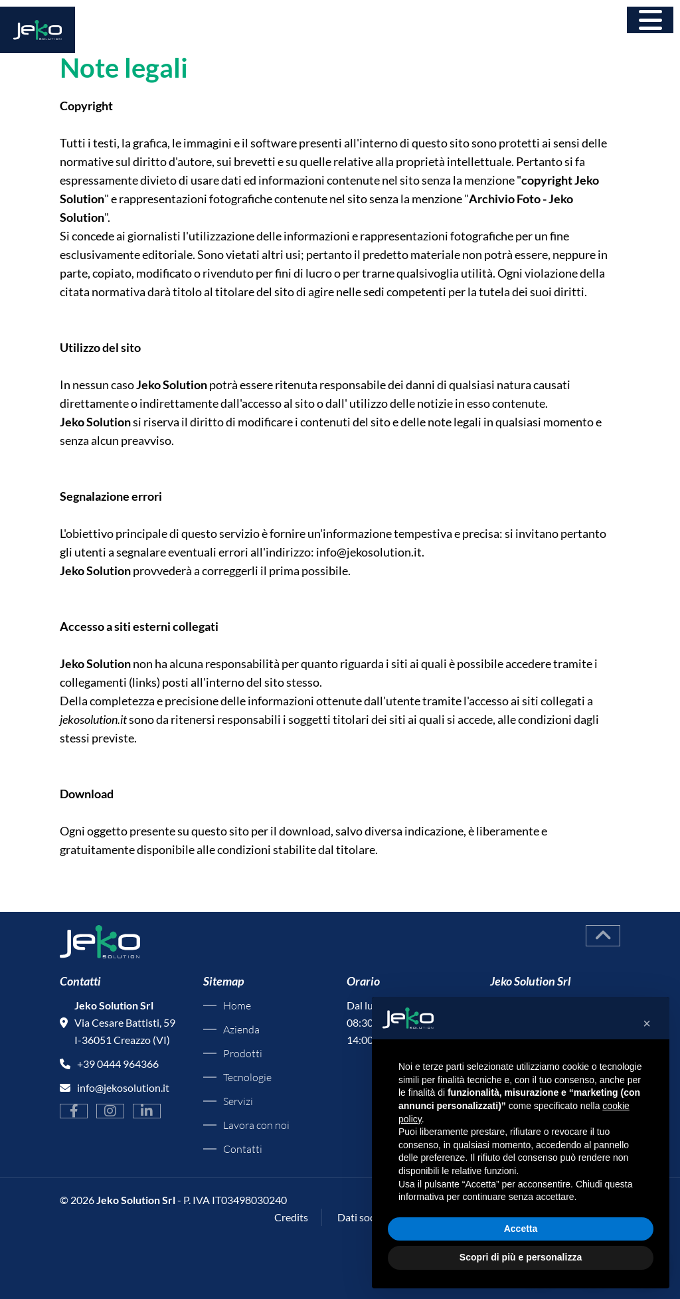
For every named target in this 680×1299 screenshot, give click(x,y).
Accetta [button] (521, 1228)
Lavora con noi (256, 1125)
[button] (646, 1023)
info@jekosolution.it (369, 552)
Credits (291, 1217)
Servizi (238, 1101)
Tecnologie (247, 1077)
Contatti (242, 1149)
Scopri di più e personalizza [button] (521, 1257)
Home (237, 1005)
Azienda (241, 1029)
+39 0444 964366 (118, 1063)
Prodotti (242, 1053)
